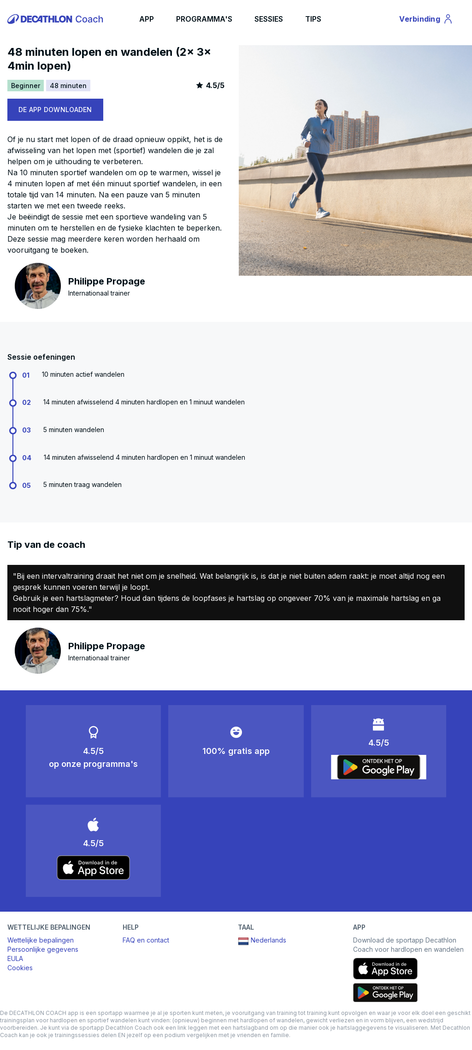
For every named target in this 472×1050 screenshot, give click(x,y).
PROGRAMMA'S (204, 19)
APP (146, 19)
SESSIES (268, 19)
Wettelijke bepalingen (40, 940)
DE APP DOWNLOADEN (55, 109)
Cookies (20, 968)
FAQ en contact (146, 940)
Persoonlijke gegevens (42, 949)
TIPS (313, 19)
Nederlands (262, 941)
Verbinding (426, 20)
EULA (15, 958)
